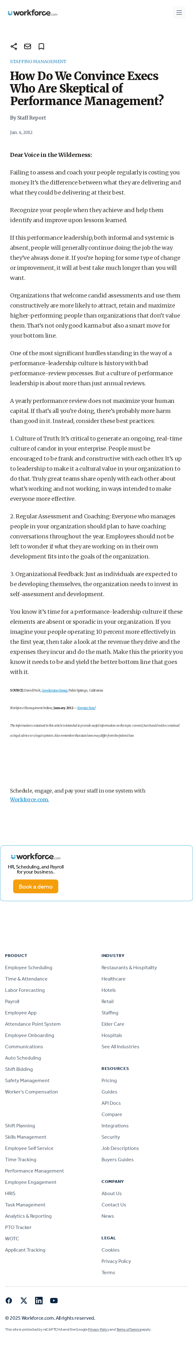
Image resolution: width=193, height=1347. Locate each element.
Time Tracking (20, 1160)
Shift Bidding (19, 1069)
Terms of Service (128, 1329)
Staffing (110, 1013)
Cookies (111, 1250)
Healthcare (114, 979)
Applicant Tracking (25, 1250)
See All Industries (120, 1047)
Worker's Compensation (31, 1092)
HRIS (10, 1193)
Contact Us (114, 1205)
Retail (107, 1001)
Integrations (115, 1126)
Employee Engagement (30, 1182)
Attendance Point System (33, 1024)
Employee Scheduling (28, 967)
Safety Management (27, 1080)
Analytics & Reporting (28, 1216)
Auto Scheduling (23, 1058)
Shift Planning (20, 1126)
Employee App (21, 1013)
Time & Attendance (26, 979)
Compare (112, 1114)
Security (111, 1137)
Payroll (12, 1001)
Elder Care (113, 1024)
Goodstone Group (54, 690)
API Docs (111, 1103)
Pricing (109, 1080)
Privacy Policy (116, 1261)
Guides (109, 1092)
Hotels (109, 990)
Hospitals (112, 1035)
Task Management (25, 1205)
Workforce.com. (29, 799)
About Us (112, 1193)
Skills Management (25, 1137)
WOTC (12, 1239)
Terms (108, 1272)
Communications (24, 1047)
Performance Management (34, 1171)
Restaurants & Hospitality (129, 967)
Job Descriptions (120, 1148)
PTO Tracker (18, 1227)
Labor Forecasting (25, 990)
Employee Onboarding (29, 1035)
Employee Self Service (29, 1148)
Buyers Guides (118, 1160)
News (108, 1216)
